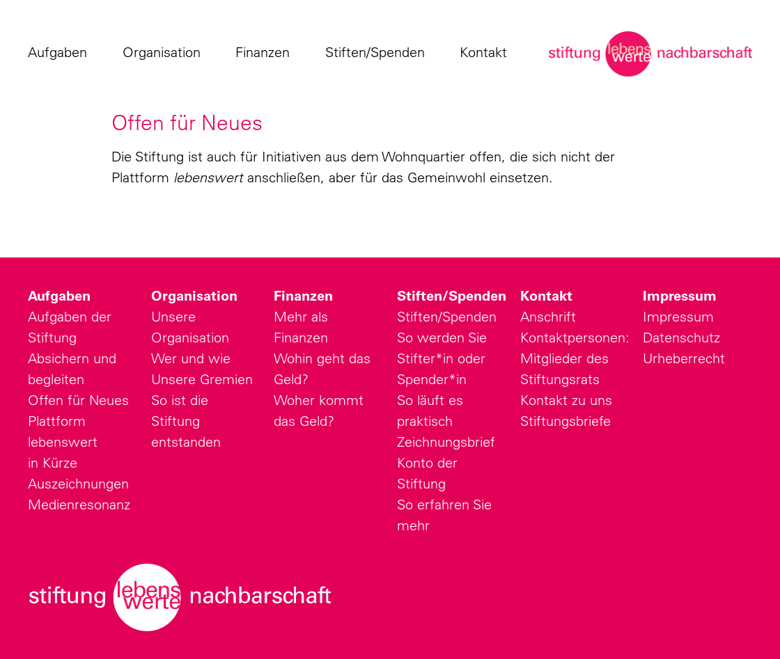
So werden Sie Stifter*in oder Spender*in (442, 358)
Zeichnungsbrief (446, 441)
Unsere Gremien (202, 379)
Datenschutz (681, 337)
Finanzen (266, 52)
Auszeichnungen (78, 483)
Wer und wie (191, 358)
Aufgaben (61, 52)
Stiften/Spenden (378, 52)
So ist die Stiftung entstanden (186, 420)
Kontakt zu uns (566, 399)
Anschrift (548, 316)
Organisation (165, 52)
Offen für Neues (78, 399)
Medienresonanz (79, 504)
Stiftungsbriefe (565, 420)
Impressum (680, 295)
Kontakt (487, 52)
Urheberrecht (684, 358)
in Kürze (52, 462)
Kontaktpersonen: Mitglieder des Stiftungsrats (575, 358)
